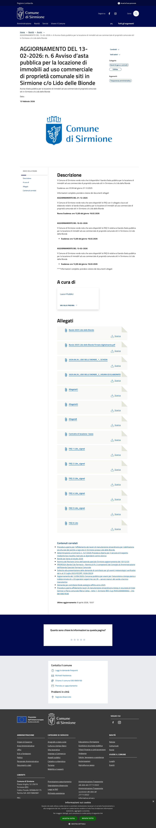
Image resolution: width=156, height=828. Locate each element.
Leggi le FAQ (53, 789)
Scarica (115, 336)
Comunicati (114, 745)
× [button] (153, 801)
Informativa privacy (86, 798)
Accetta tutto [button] (69, 818)
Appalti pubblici (54, 757)
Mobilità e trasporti (56, 769)
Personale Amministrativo (28, 761)
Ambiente (82, 753)
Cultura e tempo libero (57, 745)
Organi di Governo (24, 741)
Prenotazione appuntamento (59, 781)
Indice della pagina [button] (30, 171)
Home (22, 32)
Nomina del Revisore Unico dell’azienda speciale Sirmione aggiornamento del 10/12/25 (93, 561)
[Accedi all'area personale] (127, 3)
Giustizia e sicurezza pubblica (90, 745)
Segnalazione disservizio (58, 785)
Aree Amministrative (25, 745)
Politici (20, 757)
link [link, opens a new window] (101, 813)
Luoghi (112, 761)
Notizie (112, 741)
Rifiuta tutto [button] (88, 818)
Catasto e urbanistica (56, 761)
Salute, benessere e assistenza (91, 757)
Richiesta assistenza (56, 793)
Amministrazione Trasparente (90, 781)
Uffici (19, 749)
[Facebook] (108, 13)
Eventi (112, 765)
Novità (31, 32)
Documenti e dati (24, 765)
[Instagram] (114, 13)
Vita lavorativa (54, 749)
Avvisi (39, 32)
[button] (78, 824)
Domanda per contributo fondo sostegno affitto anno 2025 (81, 584)
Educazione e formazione (88, 741)
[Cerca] (136, 13)
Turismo (51, 765)
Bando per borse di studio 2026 (70, 558)
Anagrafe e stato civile (57, 741)
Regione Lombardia (25, 3)
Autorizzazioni (84, 761)
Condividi (115, 49)
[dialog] (78, 813)
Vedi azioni (115, 54)
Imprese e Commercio (57, 753)
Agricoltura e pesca (86, 765)
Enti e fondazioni (24, 753)
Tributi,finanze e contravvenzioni (92, 749)
